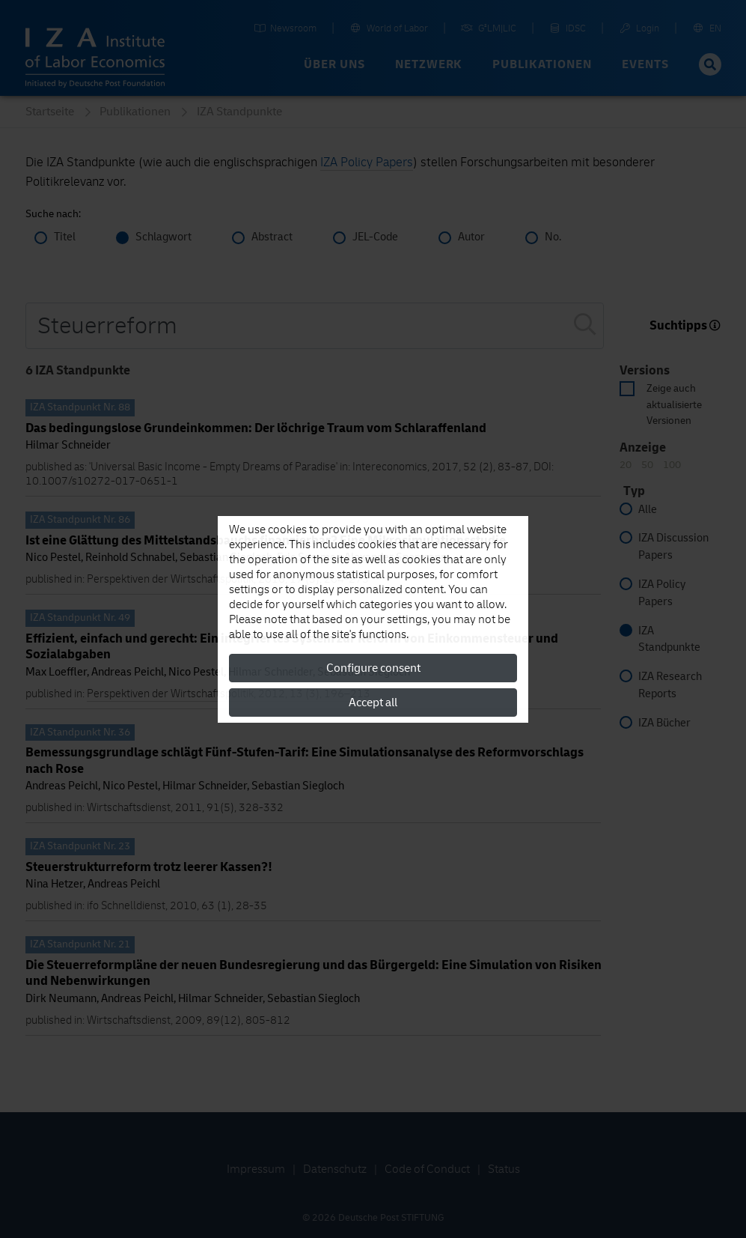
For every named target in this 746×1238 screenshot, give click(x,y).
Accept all (373, 702)
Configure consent (373, 668)
